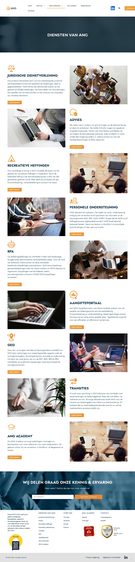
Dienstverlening (56, 6)
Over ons (40, 6)
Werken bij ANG (86, 6)
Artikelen (31, 11)
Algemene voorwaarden (111, 557)
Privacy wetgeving (92, 557)
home (30, 6)
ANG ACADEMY (71, 6)
